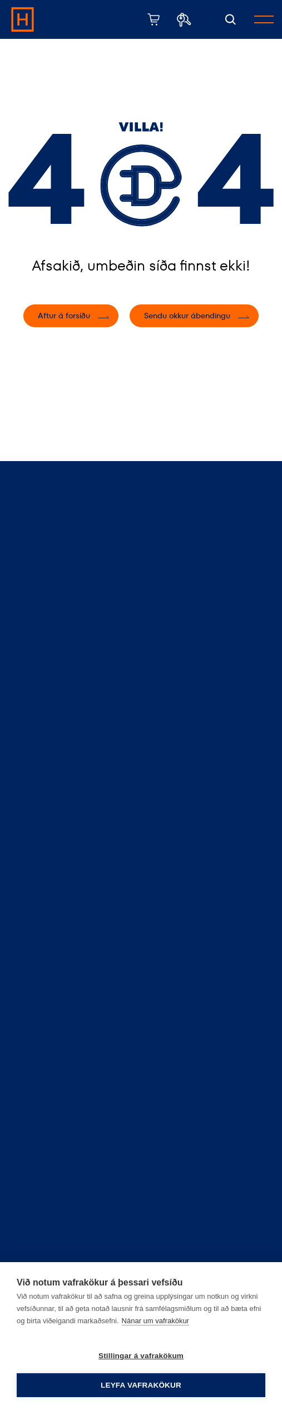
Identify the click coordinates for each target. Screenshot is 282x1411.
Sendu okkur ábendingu (187, 315)
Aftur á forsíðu (64, 315)
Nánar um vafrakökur (155, 1321)
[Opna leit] (230, 19)
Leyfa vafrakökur (141, 1385)
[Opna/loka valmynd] (264, 19)
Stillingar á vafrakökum (141, 1356)
